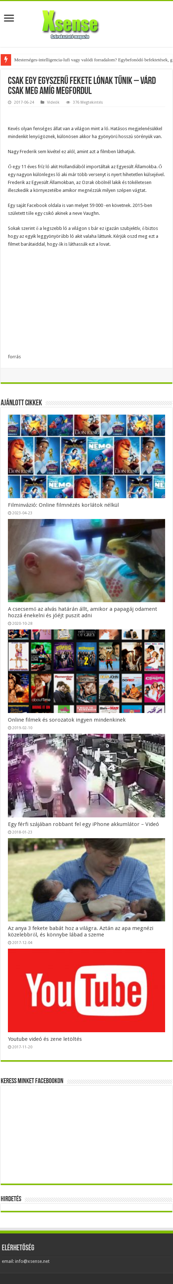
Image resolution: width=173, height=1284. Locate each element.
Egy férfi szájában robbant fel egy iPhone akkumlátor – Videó (83, 824)
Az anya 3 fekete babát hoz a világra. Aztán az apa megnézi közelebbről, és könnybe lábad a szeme (80, 931)
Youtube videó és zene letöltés (45, 1039)
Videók (53, 102)
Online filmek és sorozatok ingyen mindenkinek (67, 720)
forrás (14, 356)
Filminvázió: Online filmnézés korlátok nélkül (63, 505)
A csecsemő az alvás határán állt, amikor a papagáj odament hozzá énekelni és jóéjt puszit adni (82, 612)
